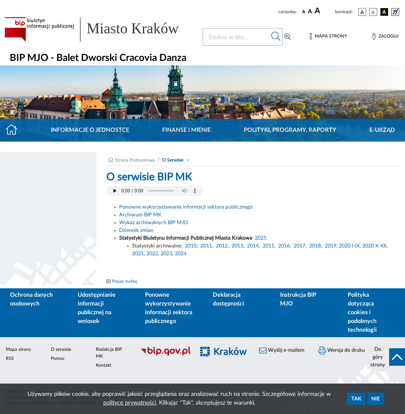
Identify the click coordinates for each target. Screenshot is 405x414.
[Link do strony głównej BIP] (100, 29)
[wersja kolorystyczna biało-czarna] (373, 12)
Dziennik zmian (136, 230)
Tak (356, 398)
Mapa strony (18, 349)
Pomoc (58, 358)
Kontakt (103, 365)
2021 (138, 253)
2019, (331, 245)
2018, (315, 245)
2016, (284, 245)
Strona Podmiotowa (135, 160)
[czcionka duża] (324, 11)
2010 (191, 245)
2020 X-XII (374, 245)
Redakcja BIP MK (109, 353)
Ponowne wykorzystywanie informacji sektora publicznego (186, 207)
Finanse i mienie (186, 130)
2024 (180, 253)
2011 (206, 245)
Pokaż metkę (124, 281)
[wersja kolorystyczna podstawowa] (362, 12)
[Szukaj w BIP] (236, 37)
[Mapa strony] (328, 36)
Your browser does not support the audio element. (154, 191)
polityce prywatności (129, 403)
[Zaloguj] (385, 36)
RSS (10, 358)
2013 (237, 245)
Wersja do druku (341, 350)
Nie (375, 398)
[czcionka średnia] (310, 11)
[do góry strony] (385, 357)
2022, (153, 253)
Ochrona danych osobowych (31, 299)
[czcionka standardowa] (303, 12)
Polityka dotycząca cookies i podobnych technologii (362, 312)
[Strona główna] (14, 130)
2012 (222, 245)
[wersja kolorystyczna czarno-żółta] (384, 12)
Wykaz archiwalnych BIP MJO (153, 222)
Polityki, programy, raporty (290, 130)
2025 (260, 238)
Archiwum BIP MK (140, 214)
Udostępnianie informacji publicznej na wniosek (97, 308)
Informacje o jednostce (90, 130)
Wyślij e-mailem (281, 350)
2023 (166, 253)
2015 (268, 245)
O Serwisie (172, 160)
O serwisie (61, 349)
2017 (299, 245)
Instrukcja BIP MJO (298, 299)
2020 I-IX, (350, 245)
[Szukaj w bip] (276, 37)
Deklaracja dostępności (228, 299)
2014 (253, 245)
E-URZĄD (382, 130)
